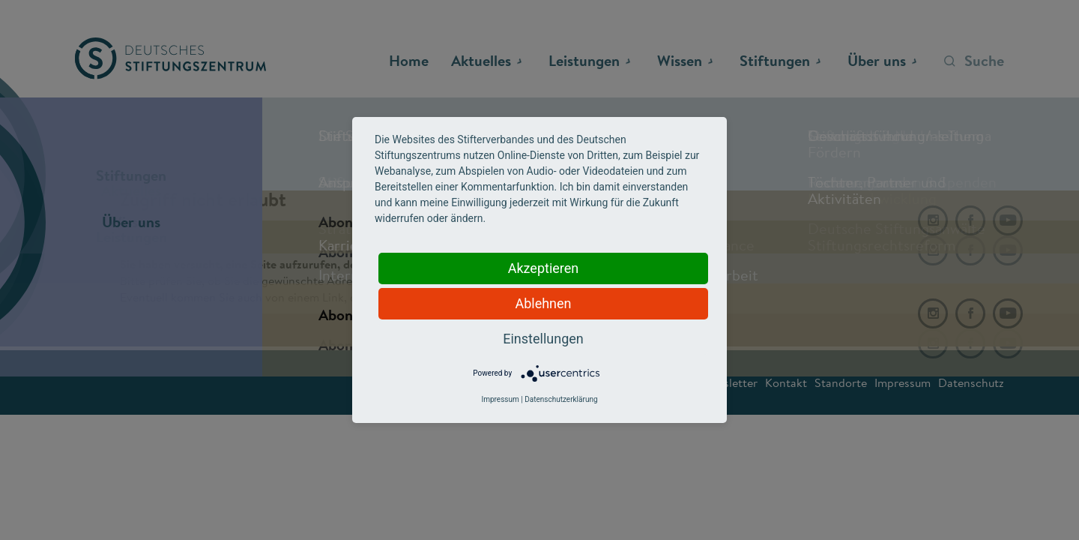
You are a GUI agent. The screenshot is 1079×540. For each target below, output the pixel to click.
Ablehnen (543, 303)
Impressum (500, 399)
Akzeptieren (543, 268)
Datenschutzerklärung (561, 399)
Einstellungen (543, 338)
